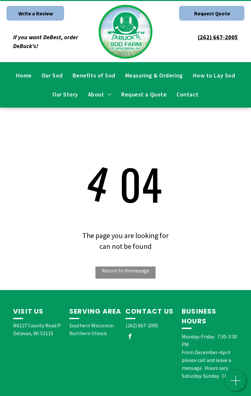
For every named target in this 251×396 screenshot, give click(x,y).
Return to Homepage (125, 270)
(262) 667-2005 (142, 325)
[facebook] (130, 337)
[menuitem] (24, 75)
